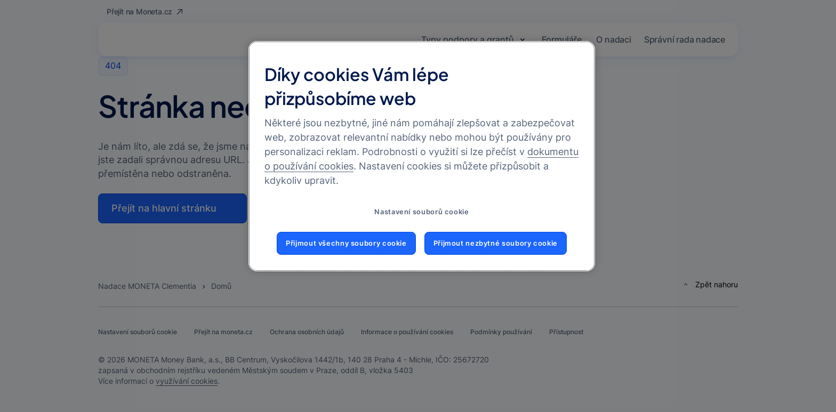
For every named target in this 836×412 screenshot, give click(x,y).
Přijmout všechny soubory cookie (346, 243)
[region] (421, 156)
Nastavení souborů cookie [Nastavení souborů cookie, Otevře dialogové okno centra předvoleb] (421, 212)
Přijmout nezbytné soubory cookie (495, 243)
